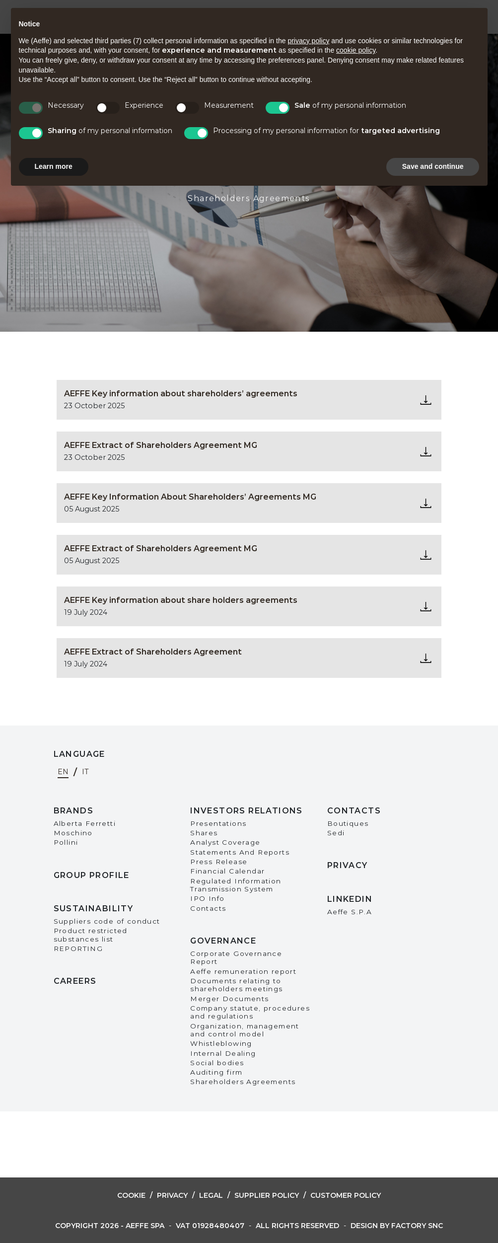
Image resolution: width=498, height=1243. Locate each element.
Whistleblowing (221, 1043)
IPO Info (207, 898)
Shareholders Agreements (242, 1082)
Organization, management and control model (244, 1030)
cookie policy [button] (355, 50)
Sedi (336, 833)
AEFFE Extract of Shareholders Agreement (153, 652)
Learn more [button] (53, 166)
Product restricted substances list (91, 935)
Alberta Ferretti (85, 823)
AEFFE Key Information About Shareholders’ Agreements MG (190, 497)
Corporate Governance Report (236, 957)
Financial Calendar (227, 871)
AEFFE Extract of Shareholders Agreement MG (160, 445)
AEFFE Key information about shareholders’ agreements (180, 393)
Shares (203, 833)
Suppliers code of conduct (107, 921)
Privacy (347, 865)
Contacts (208, 908)
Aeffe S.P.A (349, 912)
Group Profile (92, 875)
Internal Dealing (223, 1053)
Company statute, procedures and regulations (250, 1012)
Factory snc (417, 1225)
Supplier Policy (266, 1195)
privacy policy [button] (308, 41)
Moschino (73, 833)
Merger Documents (229, 999)
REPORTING (78, 948)
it (85, 772)
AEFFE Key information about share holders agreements (180, 600)
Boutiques (348, 823)
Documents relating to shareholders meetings (236, 985)
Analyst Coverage (225, 842)
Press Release (218, 862)
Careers (75, 981)
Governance (223, 941)
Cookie (131, 1195)
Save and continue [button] (433, 166)
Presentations (218, 823)
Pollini (66, 842)
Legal (211, 1195)
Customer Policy (345, 1195)
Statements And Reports (239, 852)
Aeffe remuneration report (243, 971)
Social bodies (217, 1063)
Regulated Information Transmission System (235, 885)
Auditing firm (216, 1072)
